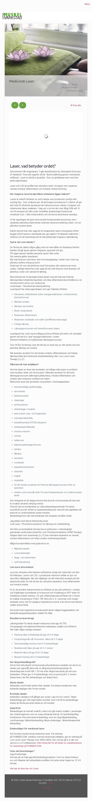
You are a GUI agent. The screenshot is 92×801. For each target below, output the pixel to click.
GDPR (50, 783)
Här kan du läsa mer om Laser (24, 768)
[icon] (49, 787)
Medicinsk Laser (75, 90)
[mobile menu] (88, 4)
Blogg (74, 84)
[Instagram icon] (46, 787)
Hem (64, 84)
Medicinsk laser (69, 87)
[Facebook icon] (43, 787)
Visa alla (75, 105)
